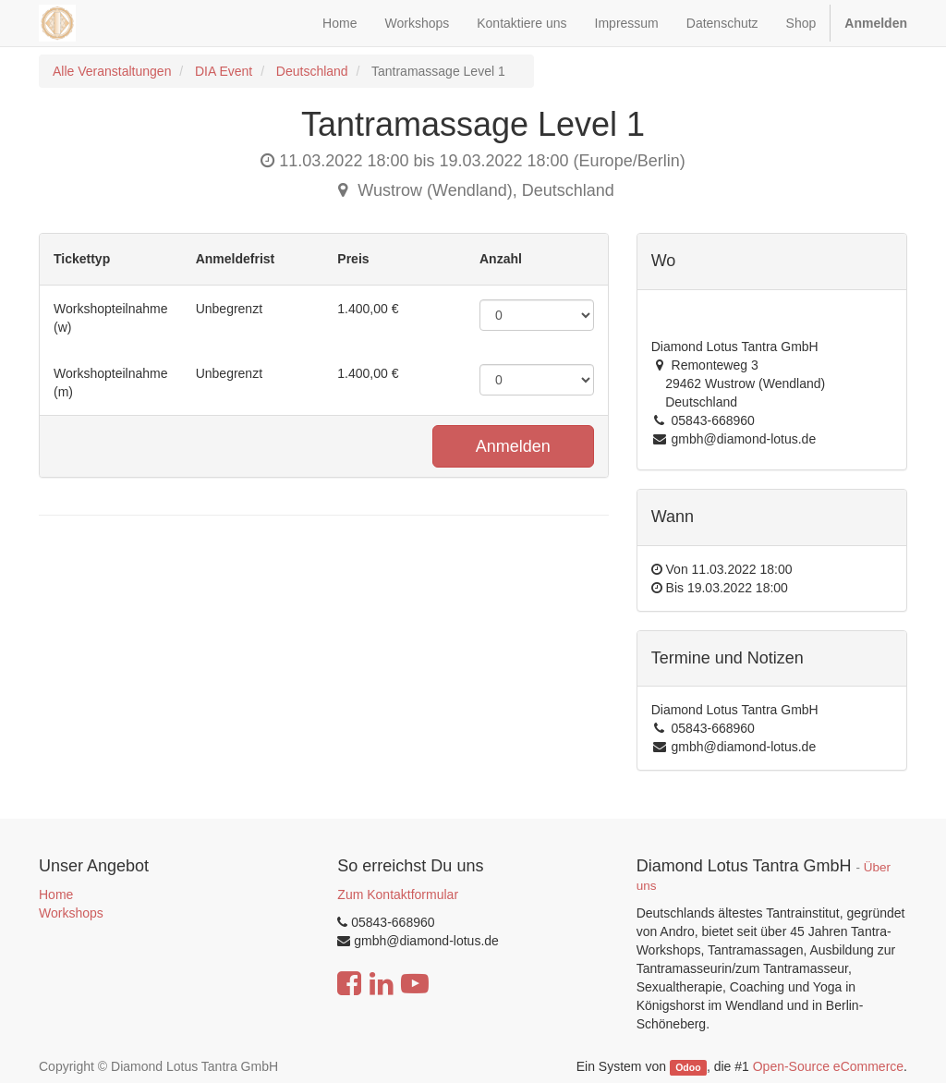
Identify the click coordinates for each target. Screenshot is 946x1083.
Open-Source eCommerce (828, 1066)
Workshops (71, 913)
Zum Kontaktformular (397, 894)
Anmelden (513, 446)
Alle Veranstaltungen (112, 71)
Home (56, 894)
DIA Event (223, 71)
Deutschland (312, 71)
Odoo (687, 1067)
